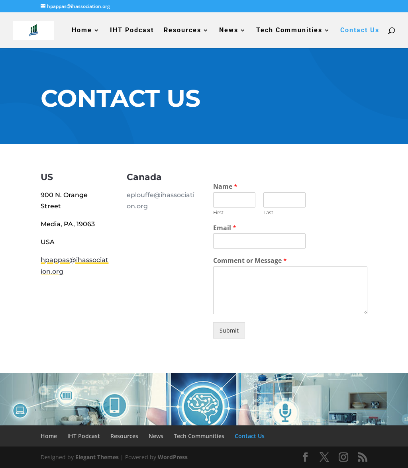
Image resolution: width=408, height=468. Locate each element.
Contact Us (359, 30)
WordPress (173, 457)
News (228, 30)
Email (224, 228)
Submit (229, 330)
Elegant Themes (97, 457)
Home (82, 30)
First (218, 212)
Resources (182, 30)
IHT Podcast (132, 30)
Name (225, 186)
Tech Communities (289, 30)
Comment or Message (250, 261)
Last (268, 212)
